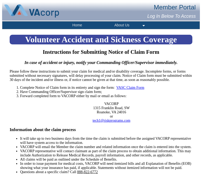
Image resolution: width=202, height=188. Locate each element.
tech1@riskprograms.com (111, 120)
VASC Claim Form (130, 88)
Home (77, 25)
